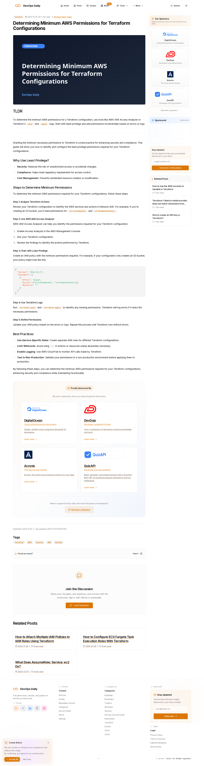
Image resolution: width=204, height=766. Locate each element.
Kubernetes (110, 719)
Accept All (12, 759)
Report (137, 554)
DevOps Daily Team (63, 17)
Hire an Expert (65, 711)
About (61, 715)
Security (39, 542)
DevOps (58, 542)
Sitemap (62, 719)
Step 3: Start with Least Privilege (30, 250)
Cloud (107, 734)
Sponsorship (155, 747)
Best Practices (23, 334)
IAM (49, 542)
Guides (62, 699)
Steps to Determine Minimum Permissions (42, 187)
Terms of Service (157, 739)
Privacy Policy (156, 735)
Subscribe (170, 716)
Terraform (18, 17)
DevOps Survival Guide (115, 715)
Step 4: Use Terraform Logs (28, 302)
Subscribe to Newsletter (170, 168)
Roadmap (109, 695)
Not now (27, 759)
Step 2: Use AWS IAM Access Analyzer (33, 219)
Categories (63, 707)
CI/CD (107, 730)
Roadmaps (109, 699)
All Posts (62, 695)
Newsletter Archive (67, 703)
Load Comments (79, 605)
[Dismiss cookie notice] (48, 742)
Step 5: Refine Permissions (27, 319)
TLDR (17, 111)
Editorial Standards (158, 743)
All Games (109, 707)
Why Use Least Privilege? (31, 160)
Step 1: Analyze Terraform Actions (31, 201)
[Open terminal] (97, 759)
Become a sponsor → (170, 110)
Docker (108, 726)
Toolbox (108, 703)
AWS (30, 542)
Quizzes (108, 711)
